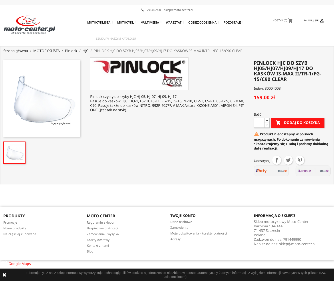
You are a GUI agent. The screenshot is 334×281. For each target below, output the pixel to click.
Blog (90, 251)
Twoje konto (183, 215)
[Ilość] (259, 123)
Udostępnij (276, 160)
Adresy (175, 239)
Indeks (259, 88)
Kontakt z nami (98, 245)
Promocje (10, 222)
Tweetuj (288, 160)
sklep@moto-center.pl (178, 10)
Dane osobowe (181, 222)
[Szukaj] (167, 38)
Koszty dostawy (98, 240)
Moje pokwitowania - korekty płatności (198, 233)
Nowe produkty (14, 228)
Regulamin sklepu (100, 222)
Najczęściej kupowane (19, 234)
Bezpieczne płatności (102, 228)
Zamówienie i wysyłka (103, 234)
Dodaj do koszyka (298, 123)
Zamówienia (179, 227)
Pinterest (299, 160)
